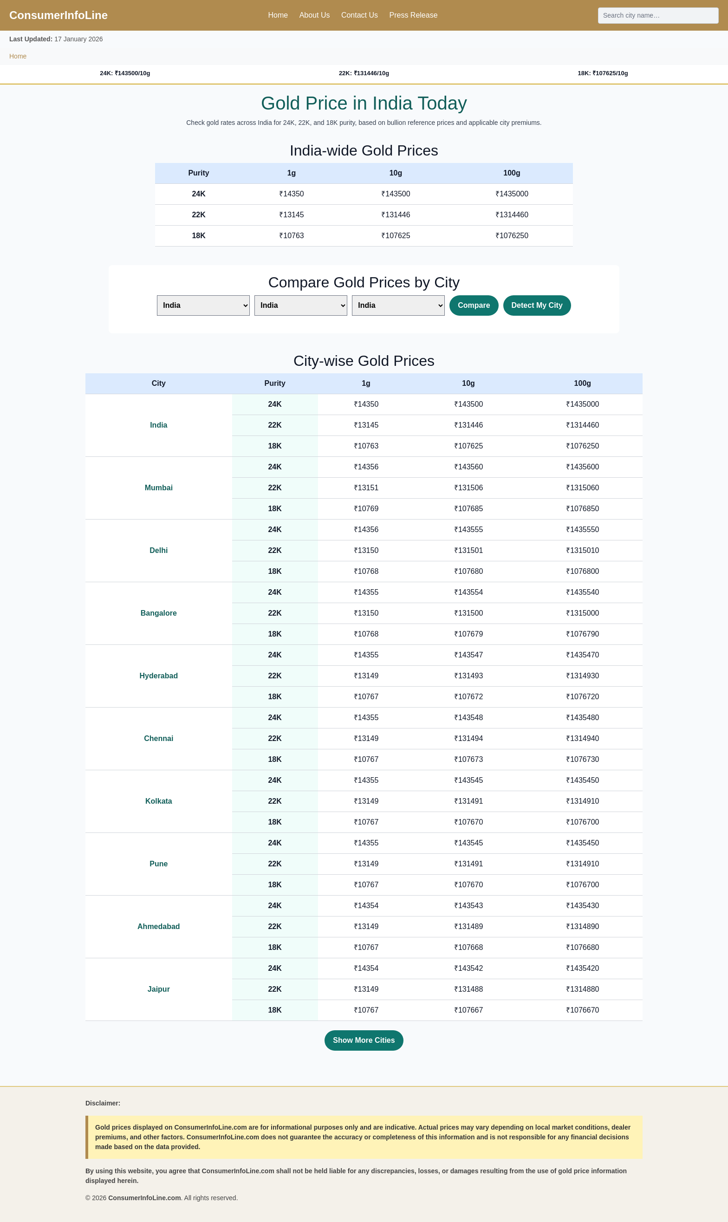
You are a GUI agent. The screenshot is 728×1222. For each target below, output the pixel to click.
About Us (314, 15)
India (158, 425)
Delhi (159, 550)
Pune (159, 864)
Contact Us (359, 15)
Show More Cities (364, 1040)
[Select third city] (398, 305)
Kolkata (158, 801)
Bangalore (159, 613)
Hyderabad (159, 676)
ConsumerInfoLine (58, 15)
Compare (474, 305)
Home (278, 15)
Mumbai (159, 488)
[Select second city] (300, 305)
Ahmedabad (158, 926)
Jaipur (159, 989)
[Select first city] (203, 305)
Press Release (413, 15)
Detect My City (537, 305)
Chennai (158, 738)
